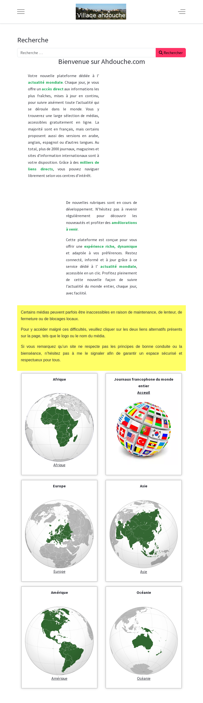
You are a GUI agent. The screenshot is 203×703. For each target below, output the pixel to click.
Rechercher (171, 52)
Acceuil (143, 392)
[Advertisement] (148, 131)
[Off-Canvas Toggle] (181, 11)
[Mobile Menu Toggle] (21, 11)
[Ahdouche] (101, 12)
